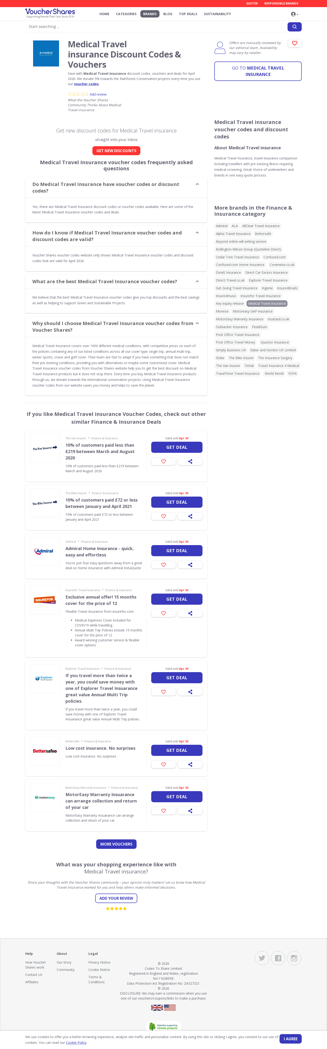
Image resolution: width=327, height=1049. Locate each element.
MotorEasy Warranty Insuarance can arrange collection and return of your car (101, 801)
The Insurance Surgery (275, 358)
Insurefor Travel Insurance (82, 590)
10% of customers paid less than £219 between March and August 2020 (100, 451)
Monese (222, 311)
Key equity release (230, 303)
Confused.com (274, 257)
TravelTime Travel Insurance (237, 373)
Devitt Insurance (228, 272)
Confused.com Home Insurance (240, 264)
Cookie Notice (99, 969)
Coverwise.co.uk (282, 264)
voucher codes (86, 84)
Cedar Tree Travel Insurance (237, 257)
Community (65, 969)
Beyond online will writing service (241, 241)
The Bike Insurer (76, 493)
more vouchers (116, 844)
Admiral (70, 542)
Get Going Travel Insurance (237, 288)
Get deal (176, 447)
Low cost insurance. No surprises (100, 748)
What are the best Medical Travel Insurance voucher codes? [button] (104, 281)
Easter (252, 3)
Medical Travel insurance (258, 71)
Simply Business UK (231, 350)
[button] (294, 14)
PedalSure (259, 327)
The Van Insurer (75, 438)
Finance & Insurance (104, 438)
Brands (150, 14)
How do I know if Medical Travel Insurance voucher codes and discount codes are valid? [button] (107, 235)
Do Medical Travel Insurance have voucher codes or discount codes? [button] (105, 187)
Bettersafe (72, 741)
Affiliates (32, 982)
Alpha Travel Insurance (233, 233)
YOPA (292, 373)
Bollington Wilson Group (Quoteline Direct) (248, 249)
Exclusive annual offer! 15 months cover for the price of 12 (100, 600)
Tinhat (249, 365)
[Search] (295, 26)
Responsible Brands (281, 3)
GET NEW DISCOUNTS (116, 150)
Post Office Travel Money (235, 342)
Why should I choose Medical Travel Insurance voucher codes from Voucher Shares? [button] (112, 326)
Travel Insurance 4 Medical (278, 365)
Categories (126, 14)
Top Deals (188, 14)
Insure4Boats (287, 288)
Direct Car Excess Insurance (266, 272)
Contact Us (33, 974)
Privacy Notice (99, 962)
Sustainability (217, 14)
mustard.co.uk (278, 319)
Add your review (116, 898)
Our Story (64, 962)
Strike (220, 358)
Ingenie (267, 288)
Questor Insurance (275, 342)
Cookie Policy (76, 1042)
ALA (235, 226)
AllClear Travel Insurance (261, 226)
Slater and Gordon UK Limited (273, 350)
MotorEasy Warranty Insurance (85, 788)
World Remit (274, 373)
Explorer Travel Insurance (82, 669)
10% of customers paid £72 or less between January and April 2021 (101, 503)
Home (104, 14)
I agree (290, 1038)
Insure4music (226, 296)
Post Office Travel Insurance (237, 334)
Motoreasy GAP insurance (253, 311)
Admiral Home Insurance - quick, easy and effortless (99, 552)
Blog (167, 14)
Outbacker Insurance (232, 327)
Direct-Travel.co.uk (230, 280)
